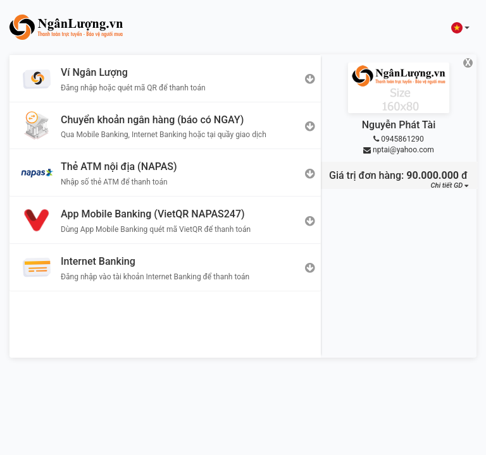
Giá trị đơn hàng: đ (398, 175)
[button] (460, 27)
